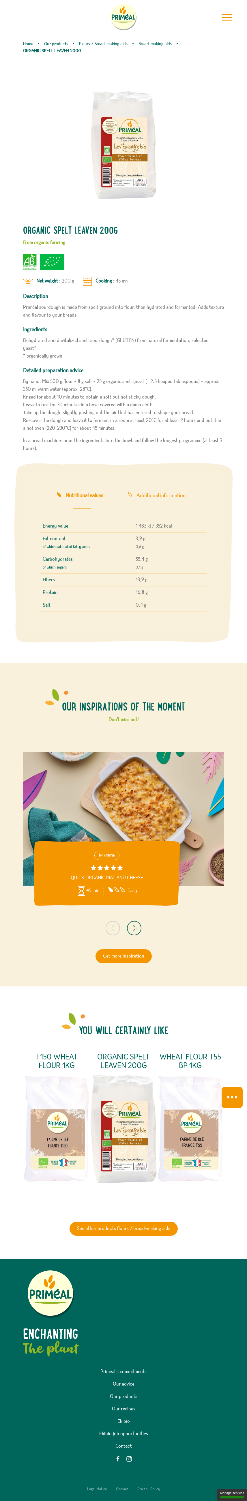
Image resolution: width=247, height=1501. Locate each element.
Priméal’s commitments (123, 1371)
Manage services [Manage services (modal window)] (232, 1494)
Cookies (122, 1489)
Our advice (123, 1384)
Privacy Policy (148, 1489)
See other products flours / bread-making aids (123, 1228)
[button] (113, 928)
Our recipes (123, 1409)
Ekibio (123, 1421)
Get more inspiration (123, 956)
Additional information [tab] (161, 495)
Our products (123, 1396)
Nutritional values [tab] (84, 495)
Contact (123, 1446)
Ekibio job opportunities (123, 1433)
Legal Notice (97, 1489)
